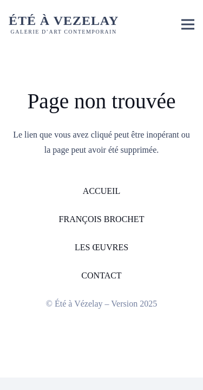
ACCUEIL (101, 191)
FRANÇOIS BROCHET (102, 219)
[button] (187, 24)
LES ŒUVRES (101, 247)
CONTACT (101, 275)
